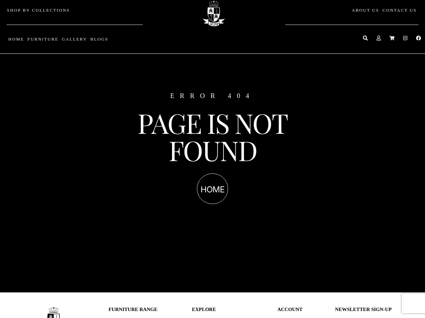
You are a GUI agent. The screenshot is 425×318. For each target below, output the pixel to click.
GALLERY (74, 39)
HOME (16, 39)
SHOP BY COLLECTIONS (38, 10)
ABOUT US (365, 10)
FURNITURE (42, 39)
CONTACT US (399, 10)
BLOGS (99, 39)
